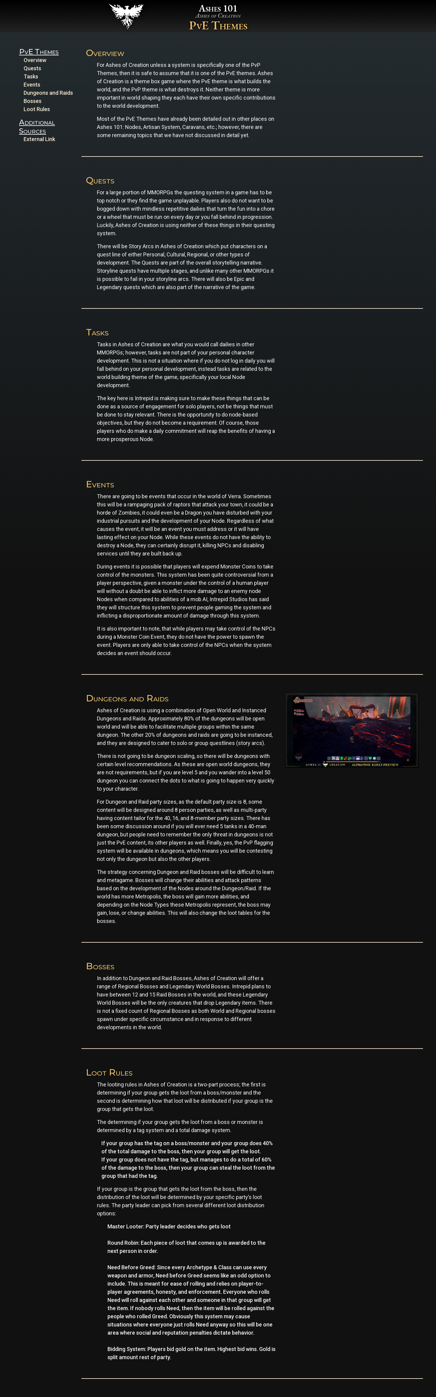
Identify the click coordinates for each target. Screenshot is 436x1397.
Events (32, 84)
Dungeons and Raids (48, 93)
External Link (39, 139)
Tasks (31, 76)
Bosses (32, 101)
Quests (32, 68)
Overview (35, 60)
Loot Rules (37, 109)
